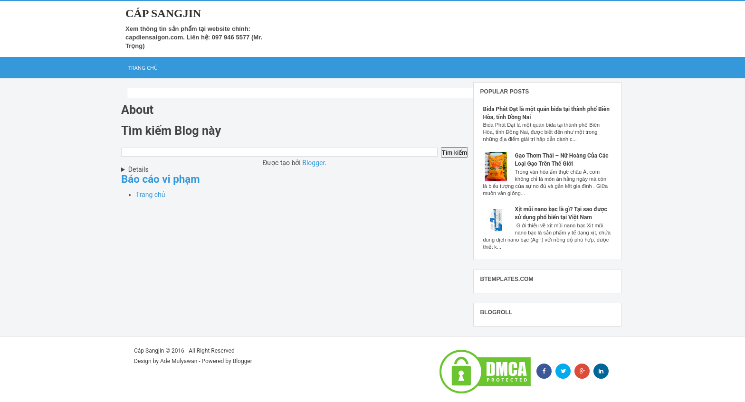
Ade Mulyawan (178, 361)
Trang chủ (143, 67)
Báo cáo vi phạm (160, 179)
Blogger (313, 163)
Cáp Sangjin (163, 13)
